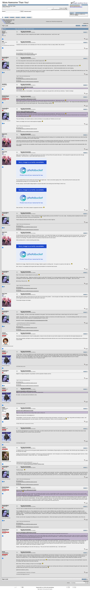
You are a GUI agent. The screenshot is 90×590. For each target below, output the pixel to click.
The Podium (7, 22)
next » (87, 23)
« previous (84, 23)
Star (3, 41)
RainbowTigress (5, 95)
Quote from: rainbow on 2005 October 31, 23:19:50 (24, 87)
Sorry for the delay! (10, 23)
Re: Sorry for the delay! (26, 31)
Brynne (3, 31)
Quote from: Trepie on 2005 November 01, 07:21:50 (24, 410)
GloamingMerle (5, 57)
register (14, 6)
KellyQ (3, 407)
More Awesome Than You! (9, 19)
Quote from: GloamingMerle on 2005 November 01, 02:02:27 (26, 112)
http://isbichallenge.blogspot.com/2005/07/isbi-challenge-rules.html (26, 128)
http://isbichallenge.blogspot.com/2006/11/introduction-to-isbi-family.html (27, 81)
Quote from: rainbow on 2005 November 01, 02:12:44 (25, 111)
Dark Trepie (4, 133)
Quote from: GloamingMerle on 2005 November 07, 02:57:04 (26, 532)
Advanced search (27, 11)
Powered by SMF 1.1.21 (40, 587)
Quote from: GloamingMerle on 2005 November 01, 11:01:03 (26, 391)
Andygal (4, 332)
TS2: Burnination (8, 21)
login (11, 6)
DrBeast (4, 351)
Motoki (3, 551)
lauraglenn (4, 84)
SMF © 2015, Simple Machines (49, 587)
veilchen (4, 447)
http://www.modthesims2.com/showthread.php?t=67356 (36, 320)
